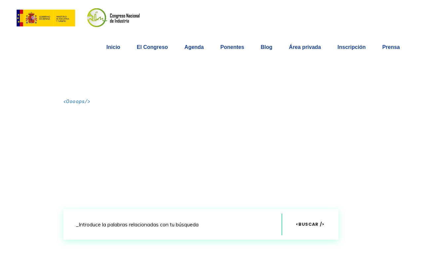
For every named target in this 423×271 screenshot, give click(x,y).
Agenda (194, 47)
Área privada (305, 47)
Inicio (113, 47)
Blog (267, 47)
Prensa (391, 47)
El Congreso (152, 47)
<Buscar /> (310, 224)
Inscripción (351, 47)
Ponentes (232, 47)
